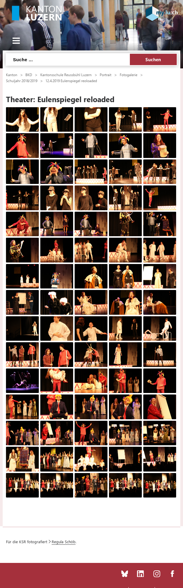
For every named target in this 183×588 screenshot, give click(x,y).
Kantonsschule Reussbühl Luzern (66, 74)
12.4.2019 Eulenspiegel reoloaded (71, 80)
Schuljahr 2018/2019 (21, 80)
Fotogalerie (128, 74)
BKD (28, 74)
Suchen (153, 59)
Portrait (105, 74)
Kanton (11, 74)
